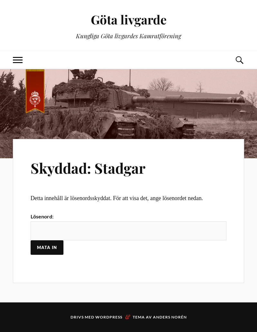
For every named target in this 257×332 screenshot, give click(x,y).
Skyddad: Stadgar (88, 167)
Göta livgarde (129, 19)
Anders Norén (170, 317)
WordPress (108, 317)
